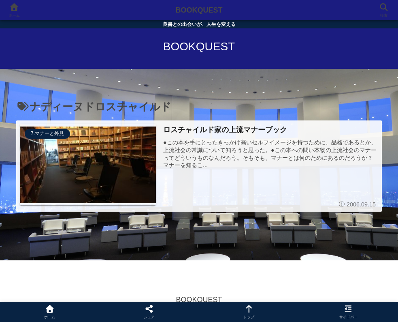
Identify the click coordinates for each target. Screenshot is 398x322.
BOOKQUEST (198, 10)
